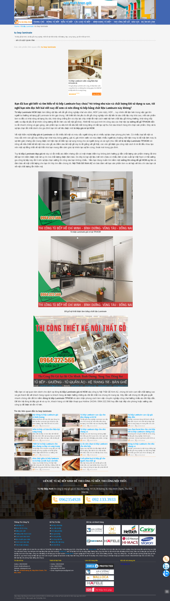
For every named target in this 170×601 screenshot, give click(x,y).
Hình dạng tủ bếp (102, 21)
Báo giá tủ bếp (55, 534)
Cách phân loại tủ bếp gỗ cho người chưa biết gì (92, 459)
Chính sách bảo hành (22, 536)
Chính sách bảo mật (22, 542)
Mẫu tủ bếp (66, 21)
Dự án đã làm (148, 21)
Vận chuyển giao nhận (22, 539)
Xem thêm (96, 94)
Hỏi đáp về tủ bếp (56, 525)
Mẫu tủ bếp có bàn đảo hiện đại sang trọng (46, 430)
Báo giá (135, 21)
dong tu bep (92, 549)
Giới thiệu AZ (19, 525)
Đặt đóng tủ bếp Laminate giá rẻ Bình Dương (45, 415)
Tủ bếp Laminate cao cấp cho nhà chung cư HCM (93, 415)
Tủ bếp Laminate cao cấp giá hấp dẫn (140, 415)
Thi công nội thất (56, 539)
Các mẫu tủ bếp (56, 528)
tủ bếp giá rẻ (69, 553)
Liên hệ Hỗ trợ (55, 545)
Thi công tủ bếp (56, 536)
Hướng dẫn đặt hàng (57, 542)
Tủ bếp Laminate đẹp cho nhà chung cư (93, 430)
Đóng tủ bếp (53, 21)
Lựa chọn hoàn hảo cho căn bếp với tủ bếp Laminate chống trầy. (141, 430)
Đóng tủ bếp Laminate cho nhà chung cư (141, 444)
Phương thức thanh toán (23, 534)
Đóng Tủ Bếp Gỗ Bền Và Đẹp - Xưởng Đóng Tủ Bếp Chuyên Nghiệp (23, 22)
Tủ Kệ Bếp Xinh (125, 564)
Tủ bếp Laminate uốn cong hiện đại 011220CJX (83, 82)
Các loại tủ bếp (82, 21)
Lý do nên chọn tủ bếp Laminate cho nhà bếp (94, 444)
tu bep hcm (62, 551)
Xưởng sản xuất (20, 531)
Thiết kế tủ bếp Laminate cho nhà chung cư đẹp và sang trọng (46, 444)
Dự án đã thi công (21, 528)
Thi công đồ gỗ (122, 21)
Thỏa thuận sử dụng (21, 545)
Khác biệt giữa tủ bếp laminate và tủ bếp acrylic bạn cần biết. (45, 459)
